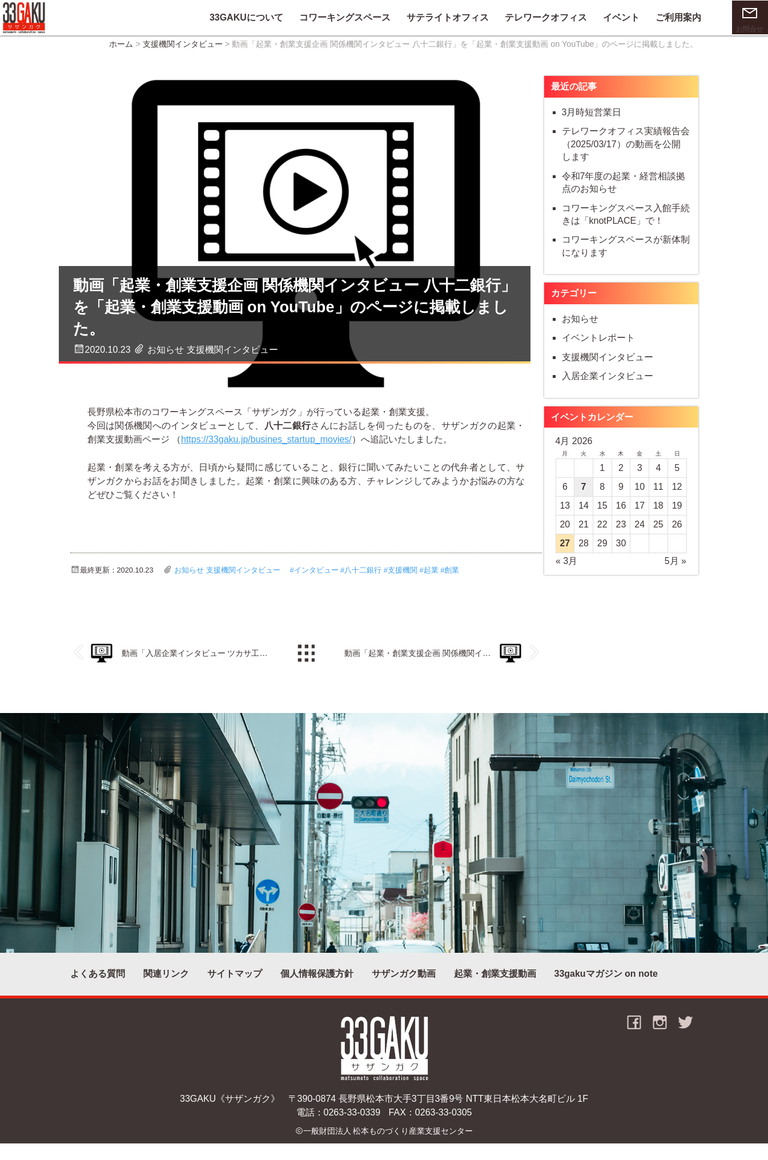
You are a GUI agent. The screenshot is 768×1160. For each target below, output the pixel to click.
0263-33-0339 (352, 1126)
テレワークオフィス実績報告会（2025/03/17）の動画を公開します (626, 152)
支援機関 (402, 578)
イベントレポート (598, 346)
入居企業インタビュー (607, 384)
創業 (451, 578)
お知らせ (165, 347)
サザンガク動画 (404, 985)
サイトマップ (234, 985)
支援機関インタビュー (183, 52)
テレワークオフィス (530, 21)
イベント (606, 21)
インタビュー (316, 578)
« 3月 (566, 569)
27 (565, 552)
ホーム (121, 52)
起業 (431, 578)
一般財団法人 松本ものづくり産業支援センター (388, 1146)
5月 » (675, 569)
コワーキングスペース (329, 21)
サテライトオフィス (432, 21)
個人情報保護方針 (316, 985)
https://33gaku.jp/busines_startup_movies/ (284, 442)
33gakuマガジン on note (606, 985)
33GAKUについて (231, 21)
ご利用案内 (663, 21)
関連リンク (166, 985)
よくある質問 (97, 985)
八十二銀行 (362, 578)
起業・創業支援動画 (495, 985)
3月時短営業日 (592, 121)
